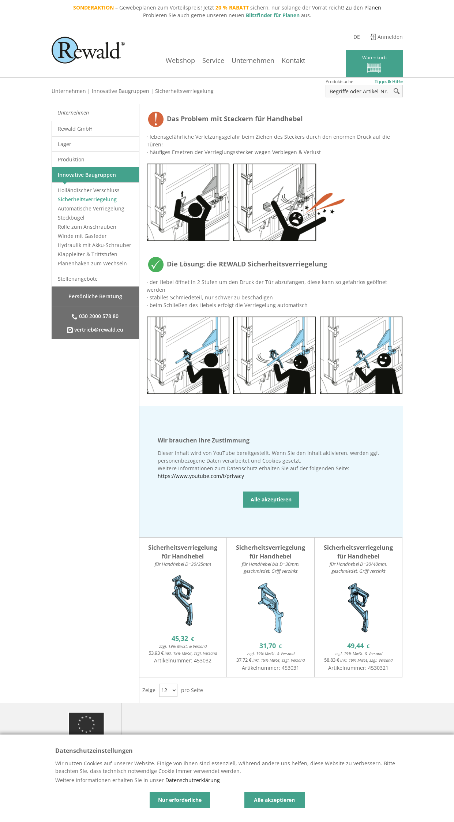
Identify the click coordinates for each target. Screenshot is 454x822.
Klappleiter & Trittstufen (87, 254)
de (356, 36)
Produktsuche (339, 81)
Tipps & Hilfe (389, 81)
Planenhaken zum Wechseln (92, 263)
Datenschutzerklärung (192, 780)
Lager (64, 144)
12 (164, 690)
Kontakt (293, 60)
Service (213, 60)
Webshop (180, 60)
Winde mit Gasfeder (82, 235)
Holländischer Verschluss (89, 190)
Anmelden (390, 36)
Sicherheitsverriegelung (184, 90)
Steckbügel (71, 217)
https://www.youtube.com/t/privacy (201, 475)
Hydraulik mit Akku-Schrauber (94, 245)
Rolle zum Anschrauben (87, 226)
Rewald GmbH (75, 128)
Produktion (71, 159)
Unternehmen (253, 60)
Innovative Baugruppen (120, 90)
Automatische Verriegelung (91, 208)
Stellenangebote (78, 278)
